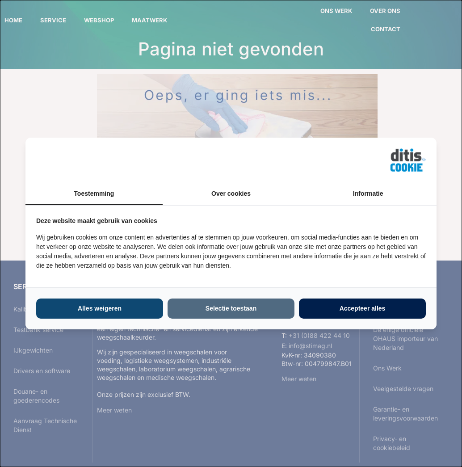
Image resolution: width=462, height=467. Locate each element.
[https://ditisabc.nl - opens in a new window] (408, 160)
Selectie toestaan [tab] (231, 308)
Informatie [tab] (368, 193)
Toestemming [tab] (94, 193)
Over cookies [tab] (231, 193)
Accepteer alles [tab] (363, 308)
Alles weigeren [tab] (100, 308)
